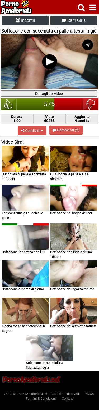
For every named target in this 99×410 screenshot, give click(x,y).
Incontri (25, 20)
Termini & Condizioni (41, 399)
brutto (90, 104)
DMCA (89, 394)
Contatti (67, 399)
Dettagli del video (49, 93)
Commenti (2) (66, 130)
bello (9, 104)
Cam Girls (74, 20)
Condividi (32, 131)
